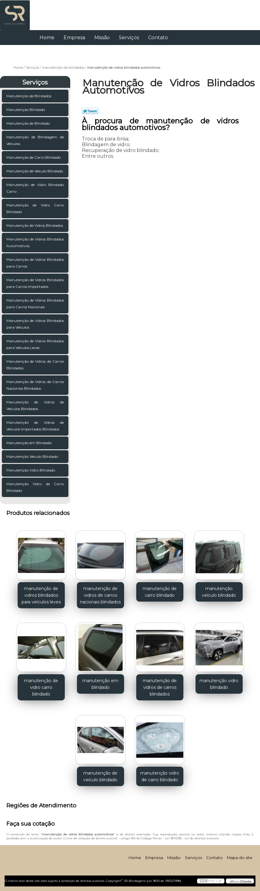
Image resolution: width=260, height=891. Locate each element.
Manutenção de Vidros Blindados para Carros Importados (35, 283)
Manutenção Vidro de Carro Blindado (35, 487)
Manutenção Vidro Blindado (30, 470)
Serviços (129, 37)
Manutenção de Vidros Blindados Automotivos (35, 242)
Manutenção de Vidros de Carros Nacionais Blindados (35, 385)
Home (47, 37)
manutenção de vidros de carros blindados (160, 687)
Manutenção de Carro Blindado (33, 157)
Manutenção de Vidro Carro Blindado (35, 208)
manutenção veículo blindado (219, 592)
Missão (102, 37)
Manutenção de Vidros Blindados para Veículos (35, 324)
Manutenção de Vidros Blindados (34, 225)
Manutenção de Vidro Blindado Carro (35, 188)
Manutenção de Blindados (28, 96)
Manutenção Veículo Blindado (32, 456)
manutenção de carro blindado (160, 592)
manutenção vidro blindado (218, 684)
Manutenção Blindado (25, 109)
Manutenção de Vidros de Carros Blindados (35, 364)
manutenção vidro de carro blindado (159, 776)
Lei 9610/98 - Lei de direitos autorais (192, 838)
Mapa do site (239, 857)
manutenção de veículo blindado (100, 776)
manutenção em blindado (100, 684)
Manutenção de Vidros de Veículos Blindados (35, 405)
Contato (158, 37)
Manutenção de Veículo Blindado (34, 171)
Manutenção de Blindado (28, 123)
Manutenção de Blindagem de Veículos (35, 140)
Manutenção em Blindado (29, 442)
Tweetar (90, 111)
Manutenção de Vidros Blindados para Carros (35, 262)
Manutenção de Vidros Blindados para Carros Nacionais (35, 303)
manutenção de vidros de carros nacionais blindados (100, 595)
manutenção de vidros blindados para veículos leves (41, 595)
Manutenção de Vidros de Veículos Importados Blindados (35, 425)
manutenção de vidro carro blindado (41, 687)
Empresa (74, 37)
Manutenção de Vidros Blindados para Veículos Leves (35, 344)
